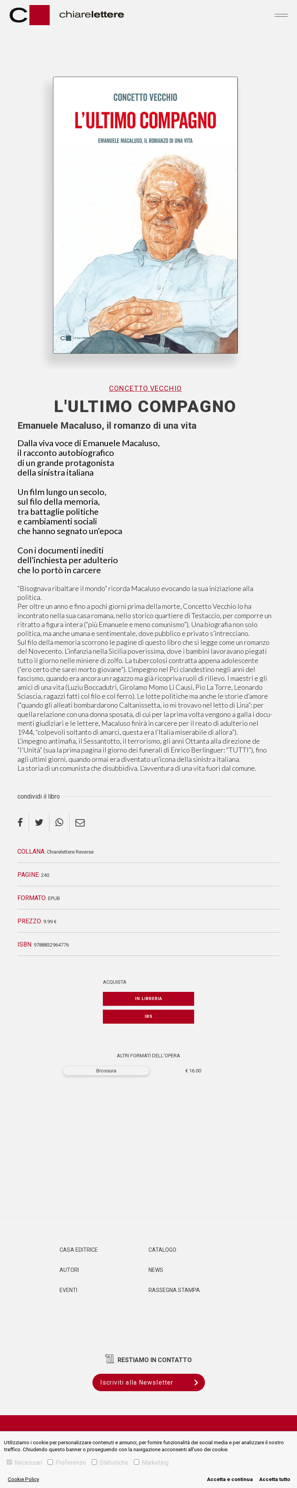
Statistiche (110, 1462)
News (155, 1270)
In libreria (148, 998)
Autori (69, 1270)
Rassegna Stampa (174, 1290)
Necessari (24, 1462)
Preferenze (67, 1462)
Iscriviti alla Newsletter (152, 1382)
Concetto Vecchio (145, 388)
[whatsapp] (60, 822)
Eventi (68, 1290)
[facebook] (23, 822)
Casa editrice (79, 1250)
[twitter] (39, 822)
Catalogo (162, 1250)
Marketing (151, 1462)
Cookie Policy (23, 1479)
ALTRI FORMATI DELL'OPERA (148, 1055)
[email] (80, 822)
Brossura (106, 1071)
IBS (149, 1016)
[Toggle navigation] (281, 15)
